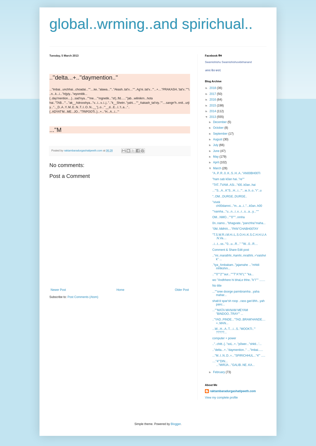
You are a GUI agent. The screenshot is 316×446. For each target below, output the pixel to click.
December (220, 122)
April (216, 162)
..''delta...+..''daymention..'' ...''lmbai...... (237, 350)
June (216, 151)
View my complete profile (221, 397)
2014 (213, 111)
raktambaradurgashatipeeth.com (233, 391)
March (217, 168)
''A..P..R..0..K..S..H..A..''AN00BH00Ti (236, 173)
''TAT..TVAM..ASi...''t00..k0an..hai (234, 185)
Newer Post (58, 290)
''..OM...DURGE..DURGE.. (229, 196)
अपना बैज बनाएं (213, 70)
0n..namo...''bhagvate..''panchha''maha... (239, 223)
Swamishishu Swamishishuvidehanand (228, 62)
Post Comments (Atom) (82, 297)
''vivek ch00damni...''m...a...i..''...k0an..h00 (237, 203)
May (216, 156)
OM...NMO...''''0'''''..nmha (228, 217)
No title (216, 285)
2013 (213, 117)
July (216, 145)
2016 (213, 99)
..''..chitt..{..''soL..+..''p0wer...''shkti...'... (237, 344)
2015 (213, 105)
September (220, 133)
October (218, 127)
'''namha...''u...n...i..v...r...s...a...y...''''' (235, 211)
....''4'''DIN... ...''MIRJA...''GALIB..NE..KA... (233, 363)
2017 (213, 94)
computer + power (224, 338)
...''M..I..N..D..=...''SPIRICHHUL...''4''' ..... (238, 355)
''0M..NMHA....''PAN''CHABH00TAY (235, 229)
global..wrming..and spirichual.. (151, 24)
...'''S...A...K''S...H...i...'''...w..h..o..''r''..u (237, 190)
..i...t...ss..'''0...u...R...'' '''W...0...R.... (235, 244)
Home (120, 290)
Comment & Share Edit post (230, 250)
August (218, 139)
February (219, 372)
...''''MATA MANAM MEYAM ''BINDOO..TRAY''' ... (230, 311)
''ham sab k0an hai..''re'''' (228, 179)
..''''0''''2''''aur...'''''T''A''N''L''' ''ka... (233, 274)
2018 (213, 88)
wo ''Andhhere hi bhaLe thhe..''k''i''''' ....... (238, 280)
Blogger (176, 424)
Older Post (182, 290)
